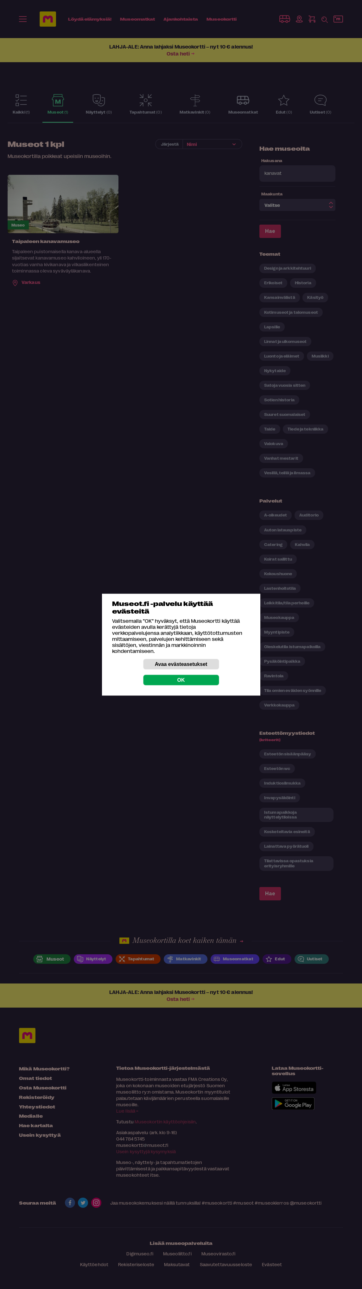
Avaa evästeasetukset (181, 664)
